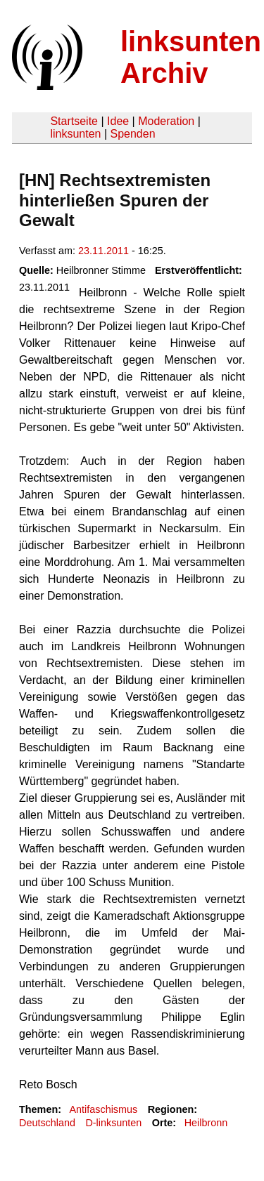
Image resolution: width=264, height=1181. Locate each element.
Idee (118, 121)
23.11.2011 (103, 250)
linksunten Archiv (190, 57)
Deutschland (47, 1122)
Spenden (132, 134)
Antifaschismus (103, 1109)
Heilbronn (206, 1122)
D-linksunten (113, 1122)
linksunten (75, 134)
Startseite (74, 121)
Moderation (166, 121)
